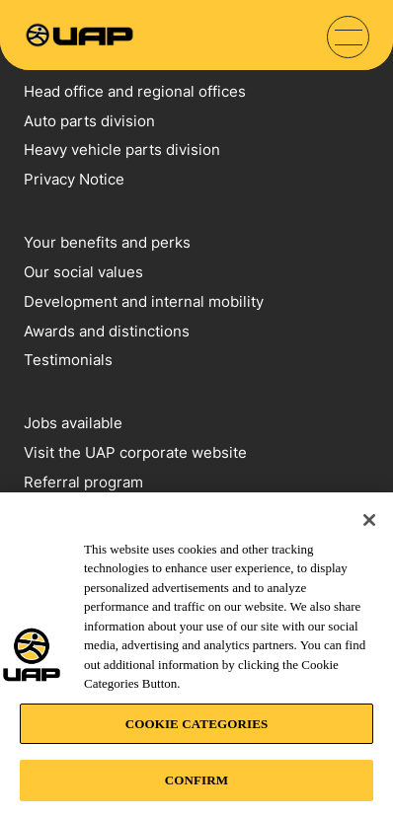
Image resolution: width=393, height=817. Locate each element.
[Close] (369, 520)
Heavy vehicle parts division (122, 149)
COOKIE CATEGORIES (197, 723)
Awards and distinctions (107, 331)
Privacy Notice (74, 179)
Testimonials (68, 359)
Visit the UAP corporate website (135, 452)
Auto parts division (89, 120)
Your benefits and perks (107, 242)
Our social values (83, 271)
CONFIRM (196, 780)
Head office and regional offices (135, 91)
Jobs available (73, 422)
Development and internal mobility (144, 301)
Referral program (83, 482)
